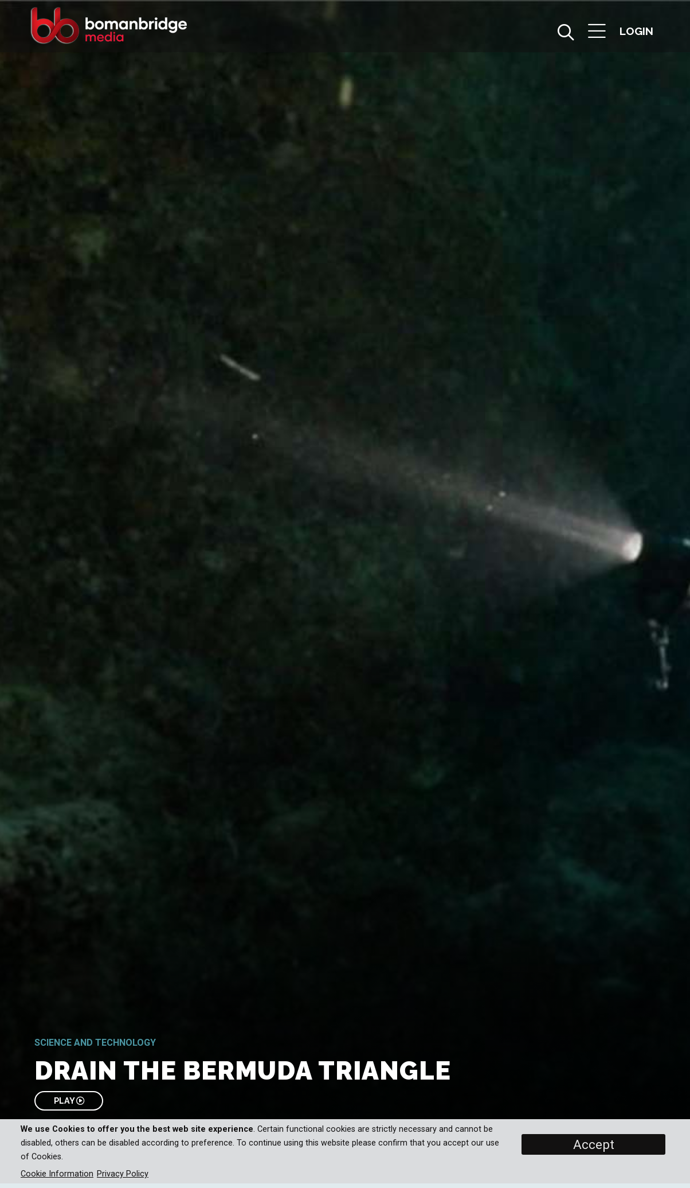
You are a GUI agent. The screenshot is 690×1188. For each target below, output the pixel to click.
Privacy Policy (122, 1174)
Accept (593, 1144)
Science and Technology (95, 1042)
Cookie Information (57, 1174)
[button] (597, 32)
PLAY (69, 1100)
